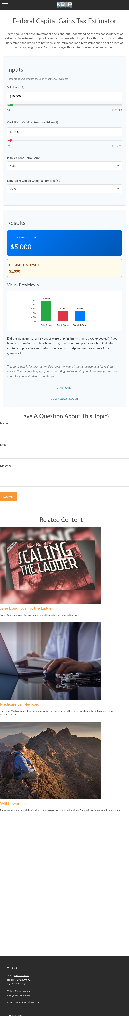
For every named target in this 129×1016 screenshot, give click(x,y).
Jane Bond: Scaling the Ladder (26, 608)
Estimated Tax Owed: (24, 264)
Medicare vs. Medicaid (19, 704)
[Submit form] (8, 497)
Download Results (64, 399)
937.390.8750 (21, 975)
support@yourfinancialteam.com (23, 1002)
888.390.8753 (24, 979)
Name (4, 423)
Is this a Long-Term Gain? (23, 158)
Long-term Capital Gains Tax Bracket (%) (33, 181)
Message (6, 466)
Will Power (9, 803)
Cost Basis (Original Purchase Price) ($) (32, 122)
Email (3, 445)
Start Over (64, 387)
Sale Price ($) (15, 87)
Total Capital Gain (23, 237)
